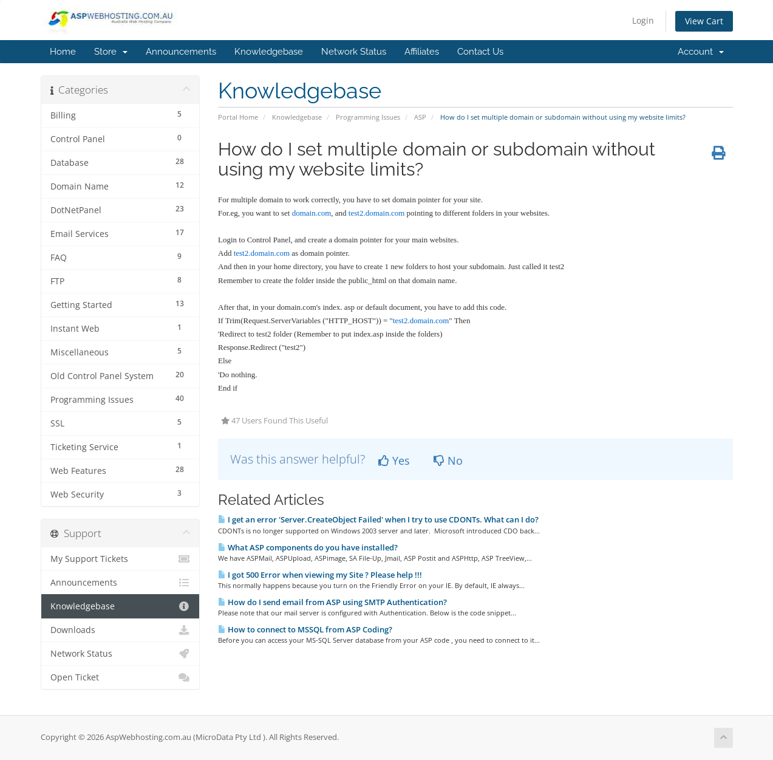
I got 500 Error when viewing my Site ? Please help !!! (320, 574)
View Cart (704, 21)
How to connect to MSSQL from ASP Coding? (305, 629)
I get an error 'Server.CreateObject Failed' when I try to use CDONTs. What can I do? (378, 519)
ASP (420, 117)
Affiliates (421, 51)
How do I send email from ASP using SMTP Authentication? (332, 602)
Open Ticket (120, 677)
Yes (394, 460)
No (448, 460)
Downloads (120, 630)
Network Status (353, 51)
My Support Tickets (120, 559)
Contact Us (480, 51)
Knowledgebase (268, 51)
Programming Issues (368, 117)
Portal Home (238, 117)
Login (643, 20)
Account (701, 51)
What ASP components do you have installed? (308, 547)
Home (63, 51)
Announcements (181, 51)
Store (111, 51)
